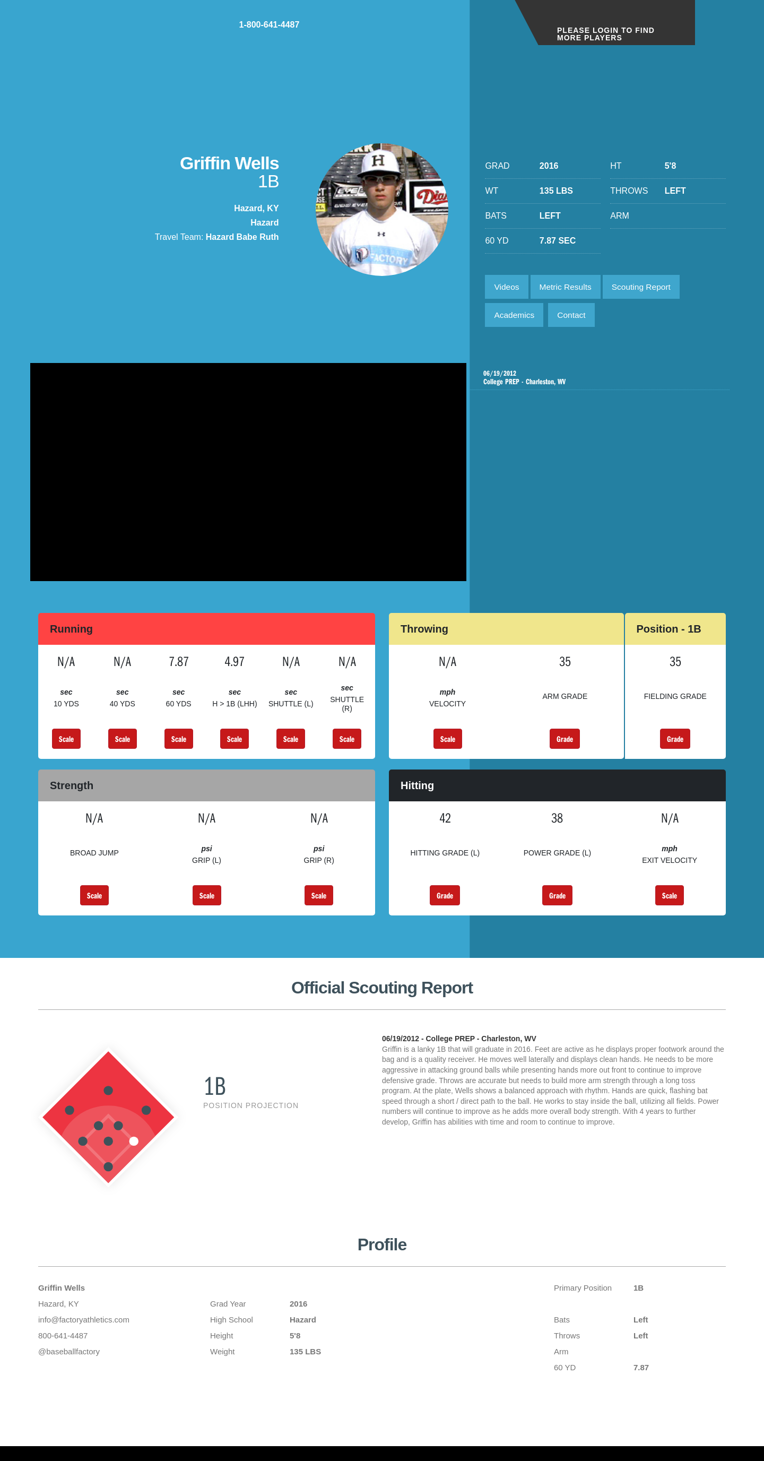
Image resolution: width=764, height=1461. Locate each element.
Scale (66, 744)
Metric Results (568, 287)
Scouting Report (647, 287)
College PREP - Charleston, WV (601, 381)
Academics (515, 317)
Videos (507, 287)
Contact (574, 317)
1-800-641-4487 (465, 31)
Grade (565, 744)
